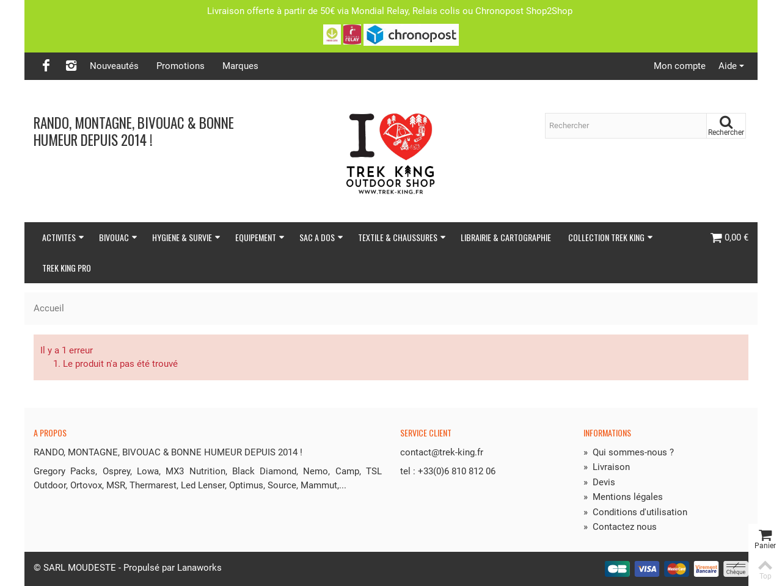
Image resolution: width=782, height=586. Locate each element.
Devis (599, 482)
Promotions (180, 65)
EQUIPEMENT (260, 237)
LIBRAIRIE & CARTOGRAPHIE (506, 237)
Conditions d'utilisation (635, 512)
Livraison (606, 466)
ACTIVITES (63, 237)
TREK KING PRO (66, 267)
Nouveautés (114, 65)
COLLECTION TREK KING (610, 237)
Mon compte (680, 65)
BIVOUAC (118, 237)
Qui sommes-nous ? (628, 452)
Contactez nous (620, 526)
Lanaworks (199, 567)
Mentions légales (623, 496)
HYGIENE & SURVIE (186, 237)
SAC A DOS (321, 237)
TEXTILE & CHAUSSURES (402, 237)
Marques (240, 65)
